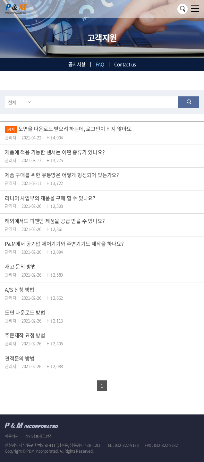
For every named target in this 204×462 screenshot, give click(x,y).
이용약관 (12, 436)
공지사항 (76, 64)
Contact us (125, 64)
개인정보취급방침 (39, 436)
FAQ (100, 64)
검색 (182, 9)
